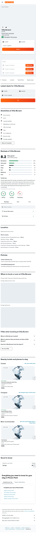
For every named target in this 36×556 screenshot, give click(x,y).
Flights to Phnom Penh (9, 514)
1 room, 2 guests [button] (7, 45)
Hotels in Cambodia (25, 551)
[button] (2, 2)
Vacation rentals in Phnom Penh (11, 522)
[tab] (6, 202)
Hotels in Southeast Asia (10, 552)
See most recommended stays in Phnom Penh (27, 446)
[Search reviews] (19, 207)
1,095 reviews (13, 37)
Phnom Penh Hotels (20, 552)
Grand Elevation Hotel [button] (6, 435)
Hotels (12, 551)
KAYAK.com (7, 551)
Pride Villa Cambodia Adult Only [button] (9, 406)
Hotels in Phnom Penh (9, 520)
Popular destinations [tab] (20, 506)
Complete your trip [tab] (7, 506)
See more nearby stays (30, 387)
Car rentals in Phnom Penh (10, 516)
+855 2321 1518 (5, 35)
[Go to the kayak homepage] (9, 2)
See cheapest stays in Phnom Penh (27, 416)
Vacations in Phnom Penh (9, 518)
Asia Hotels (17, 551)
